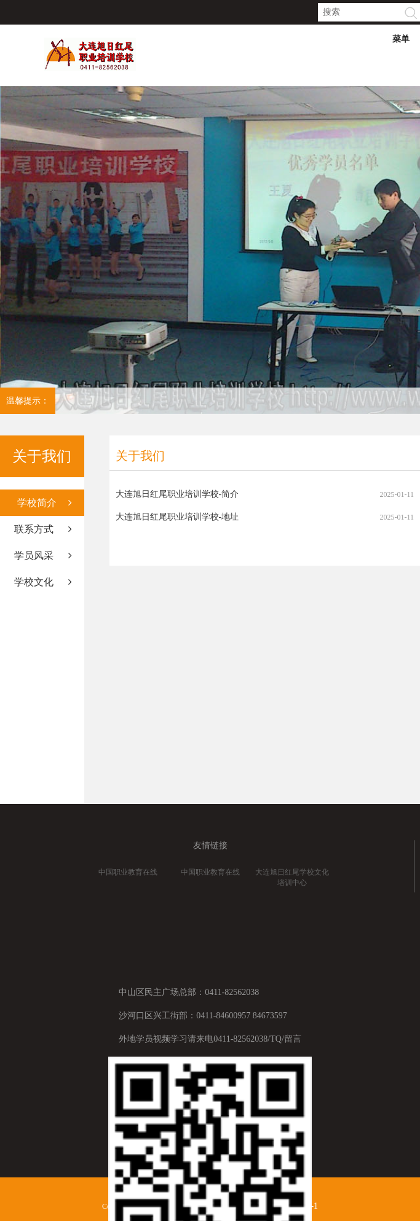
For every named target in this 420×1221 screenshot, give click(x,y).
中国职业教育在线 (127, 878)
